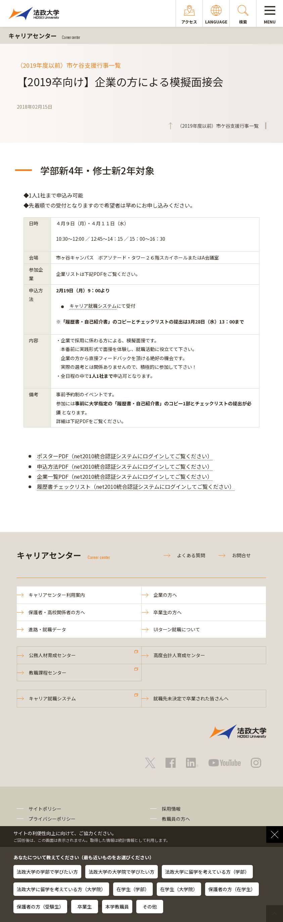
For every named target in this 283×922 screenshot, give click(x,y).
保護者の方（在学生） (231, 889)
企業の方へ (165, 594)
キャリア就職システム (92, 305)
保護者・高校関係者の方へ (57, 612)
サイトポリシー (45, 808)
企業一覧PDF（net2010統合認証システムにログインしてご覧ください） (125, 476)
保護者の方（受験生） (40, 906)
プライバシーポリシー (52, 818)
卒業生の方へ (167, 612)
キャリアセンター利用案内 (57, 594)
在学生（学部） (132, 889)
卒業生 (85, 906)
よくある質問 (191, 555)
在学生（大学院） (179, 889)
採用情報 (171, 808)
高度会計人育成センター (179, 655)
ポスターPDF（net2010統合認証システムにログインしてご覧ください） (125, 456)
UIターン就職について (176, 629)
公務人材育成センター (52, 655)
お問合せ (241, 555)
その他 (150, 906)
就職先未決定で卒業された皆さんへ (191, 698)
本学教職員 (117, 906)
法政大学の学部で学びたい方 (47, 871)
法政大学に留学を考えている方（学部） (207, 871)
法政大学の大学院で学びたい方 (121, 871)
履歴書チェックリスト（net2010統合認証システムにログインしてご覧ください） (136, 486)
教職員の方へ (176, 818)
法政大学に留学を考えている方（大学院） (61, 889)
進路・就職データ (47, 629)
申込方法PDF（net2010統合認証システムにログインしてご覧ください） (125, 466)
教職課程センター (47, 672)
